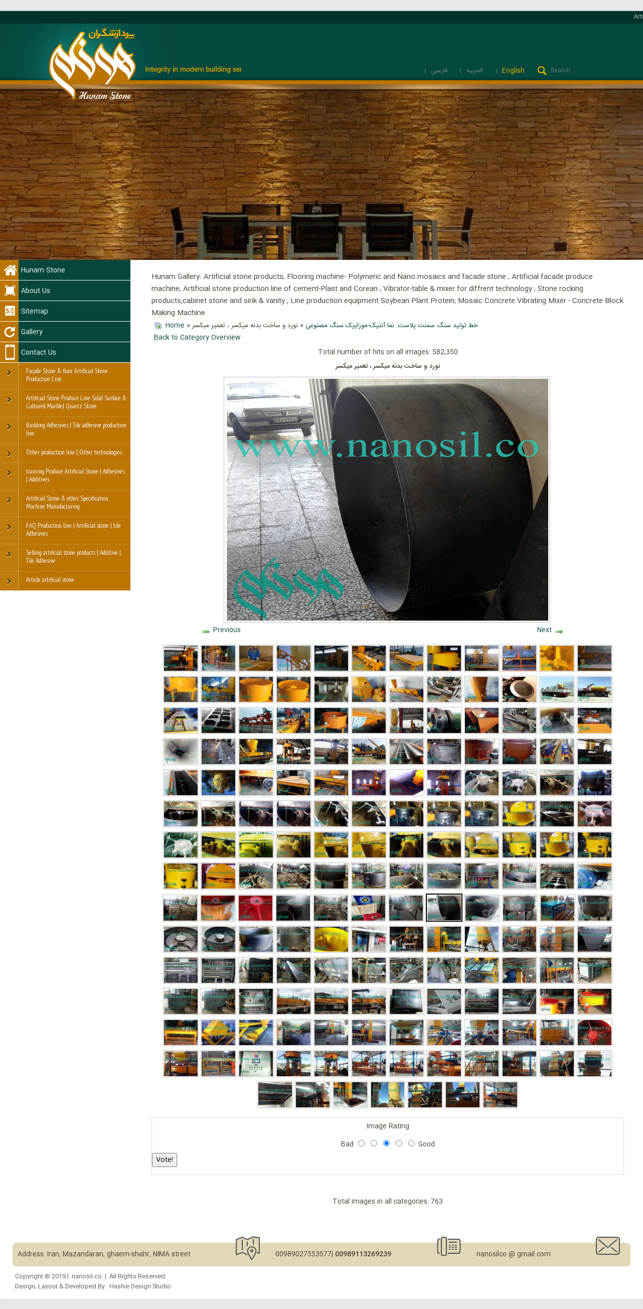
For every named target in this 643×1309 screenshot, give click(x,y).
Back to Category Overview (197, 337)
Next (544, 630)
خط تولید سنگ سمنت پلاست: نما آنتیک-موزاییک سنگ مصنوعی (391, 325)
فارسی (440, 70)
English (513, 70)
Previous (227, 630)
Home (175, 325)
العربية (475, 70)
